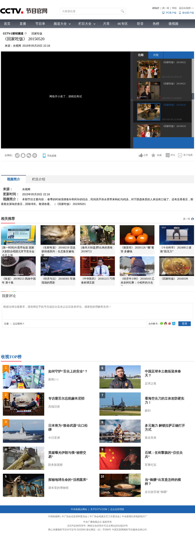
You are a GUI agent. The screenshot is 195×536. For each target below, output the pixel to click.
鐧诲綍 (155, 8)
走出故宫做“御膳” (156, 491)
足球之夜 (150, 383)
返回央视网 (186, 8)
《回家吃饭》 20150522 (174, 62)
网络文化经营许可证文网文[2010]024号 (107, 525)
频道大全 (60, 24)
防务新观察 (55, 464)
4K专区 (122, 24)
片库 (106, 24)
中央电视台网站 (79, 509)
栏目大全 (85, 24)
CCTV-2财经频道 (13, 33)
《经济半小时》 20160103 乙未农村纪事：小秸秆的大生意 (137, 282)
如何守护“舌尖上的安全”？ (68, 371)
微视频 (173, 24)
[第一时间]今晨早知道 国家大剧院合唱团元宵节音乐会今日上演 (18, 251)
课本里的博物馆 (58, 487)
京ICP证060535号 (76, 525)
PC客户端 (171, 12)
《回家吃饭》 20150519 (174, 126)
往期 (140, 55)
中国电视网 (54, 516)
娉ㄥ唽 (165, 8)
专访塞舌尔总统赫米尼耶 (66, 398)
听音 (140, 24)
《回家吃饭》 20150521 (174, 83)
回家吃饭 (36, 33)
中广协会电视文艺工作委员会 (105, 516)
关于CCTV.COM (98, 509)
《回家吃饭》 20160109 (174, 278)
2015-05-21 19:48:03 (172, 98)
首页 (7, 24)
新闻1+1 (53, 379)
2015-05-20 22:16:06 (172, 119)
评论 (172, 155)
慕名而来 (150, 437)
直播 (23, 24)
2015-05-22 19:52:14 (172, 76)
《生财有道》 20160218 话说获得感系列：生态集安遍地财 (58, 251)
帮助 (174, 8)
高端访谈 (54, 406)
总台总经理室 (117, 509)
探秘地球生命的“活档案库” (68, 480)
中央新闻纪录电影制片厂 (134, 516)
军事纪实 (150, 464)
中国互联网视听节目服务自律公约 (129, 529)
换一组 (186, 218)
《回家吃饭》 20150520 (174, 105)
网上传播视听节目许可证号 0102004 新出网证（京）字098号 (79, 529)
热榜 (156, 24)
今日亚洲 (54, 437)
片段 (156, 55)
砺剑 (148, 410)
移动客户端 (188, 12)
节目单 (40, 24)
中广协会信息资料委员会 (74, 516)
